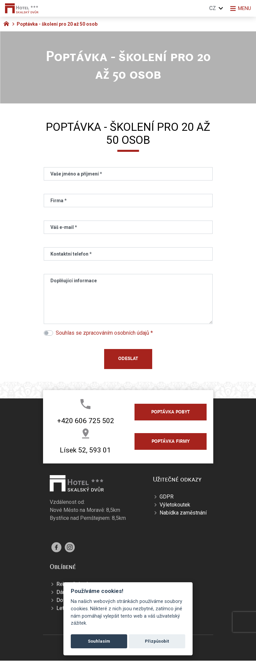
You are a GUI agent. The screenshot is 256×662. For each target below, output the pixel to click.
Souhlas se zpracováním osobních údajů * (104, 333)
